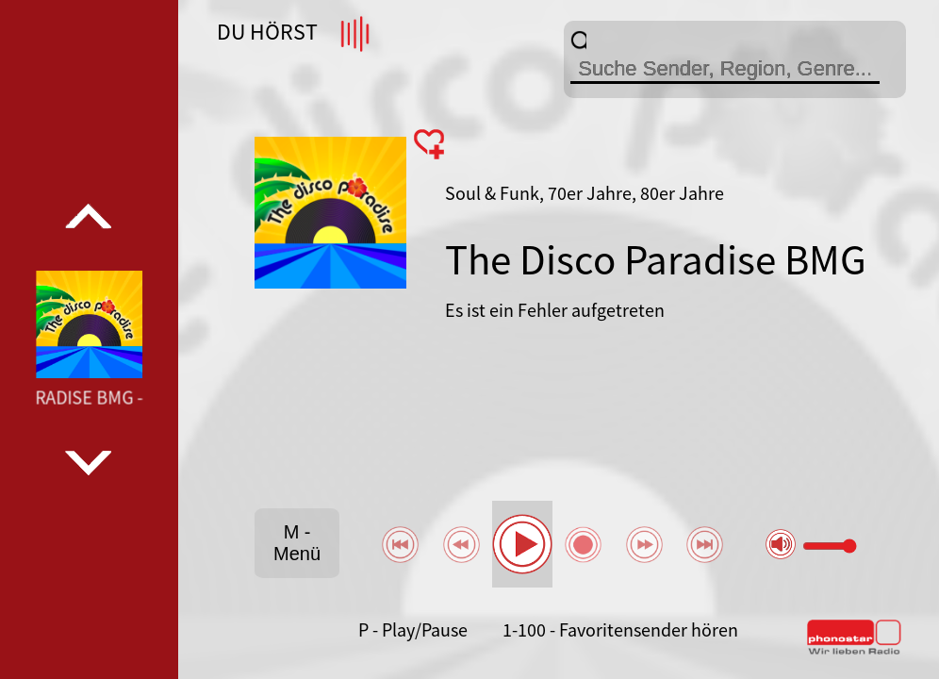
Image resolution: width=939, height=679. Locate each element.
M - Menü (297, 543)
